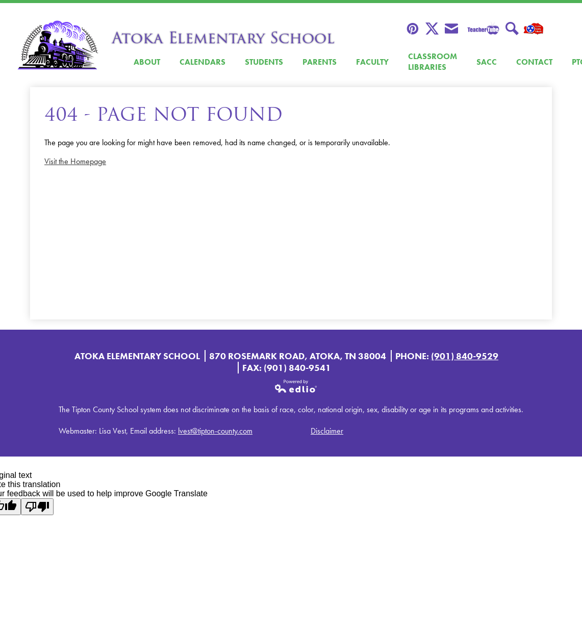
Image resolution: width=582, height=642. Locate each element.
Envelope (451, 29)
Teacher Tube (482, 29)
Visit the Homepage (75, 161)
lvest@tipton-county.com (215, 430)
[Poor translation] (37, 506)
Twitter (432, 29)
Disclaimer (327, 430)
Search (512, 29)
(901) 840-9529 (464, 356)
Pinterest (412, 29)
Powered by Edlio (296, 386)
